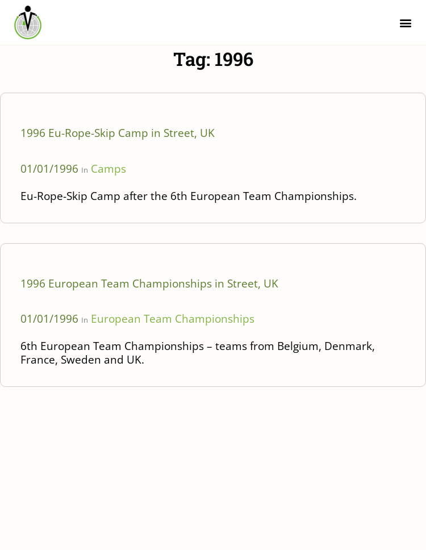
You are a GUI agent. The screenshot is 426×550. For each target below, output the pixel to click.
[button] (405, 22)
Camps (108, 168)
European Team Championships (172, 318)
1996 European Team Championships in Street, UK (149, 283)
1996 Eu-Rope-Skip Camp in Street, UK (117, 132)
